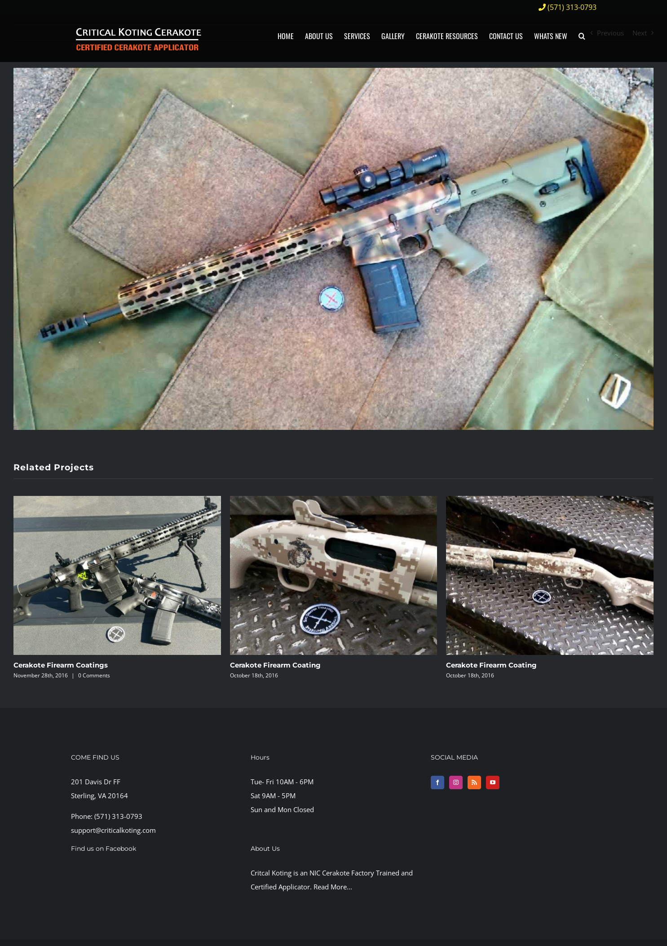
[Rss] (474, 782)
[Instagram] (456, 782)
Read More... (333, 886)
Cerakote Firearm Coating (275, 665)
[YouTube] (492, 782)
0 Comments (94, 675)
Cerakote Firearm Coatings (60, 665)
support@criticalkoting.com (113, 830)
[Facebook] (437, 782)
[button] (582, 35)
